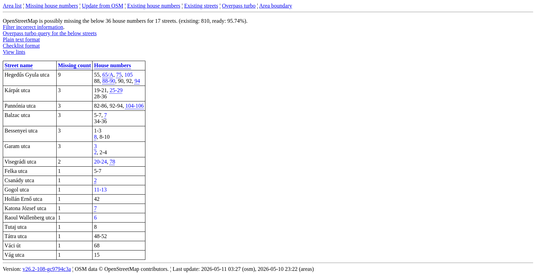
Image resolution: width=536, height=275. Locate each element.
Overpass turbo (239, 6)
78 (112, 162)
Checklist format (21, 46)
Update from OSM (102, 6)
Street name (18, 65)
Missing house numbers (52, 6)
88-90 (108, 81)
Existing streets (201, 6)
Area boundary (275, 6)
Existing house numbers (153, 6)
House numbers (112, 65)
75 (119, 75)
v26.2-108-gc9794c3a (46, 269)
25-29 (116, 90)
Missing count (74, 65)
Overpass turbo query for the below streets (50, 33)
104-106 (134, 106)
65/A (107, 75)
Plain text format (21, 39)
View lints (14, 52)
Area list (12, 6)
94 (137, 81)
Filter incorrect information (33, 27)
